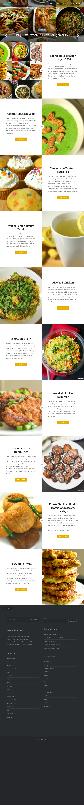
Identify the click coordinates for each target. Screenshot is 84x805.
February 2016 (11, 693)
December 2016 (11, 658)
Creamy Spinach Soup (50, 641)
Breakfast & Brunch (49, 668)
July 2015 (9, 717)
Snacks (46, 699)
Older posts (7, 608)
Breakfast (49, 3)
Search (46, 618)
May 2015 (9, 724)
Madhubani (10, 644)
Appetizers (47, 661)
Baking (46, 665)
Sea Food (46, 695)
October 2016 (10, 665)
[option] (42, 21)
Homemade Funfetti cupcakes (52, 644)
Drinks (46, 678)
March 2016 (10, 689)
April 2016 (9, 686)
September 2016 (11, 669)
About (78, 3)
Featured (46, 682)
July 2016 (9, 675)
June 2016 (9, 679)
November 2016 (11, 662)
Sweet (45, 702)
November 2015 (11, 703)
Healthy (46, 685)
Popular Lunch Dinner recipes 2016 (42, 35)
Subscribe (33, 619)
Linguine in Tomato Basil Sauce (23, 644)
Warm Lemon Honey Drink (51, 648)
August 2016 (10, 672)
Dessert (71, 3)
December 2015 (11, 700)
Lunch (57, 3)
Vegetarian (47, 706)
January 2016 (10, 696)
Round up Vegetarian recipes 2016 (53, 637)
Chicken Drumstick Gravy (21, 639)
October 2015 (10, 706)
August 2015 (10, 713)
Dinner (63, 3)
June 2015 (9, 720)
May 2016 (9, 682)
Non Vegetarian (48, 692)
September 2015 (11, 710)
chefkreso (9, 642)
